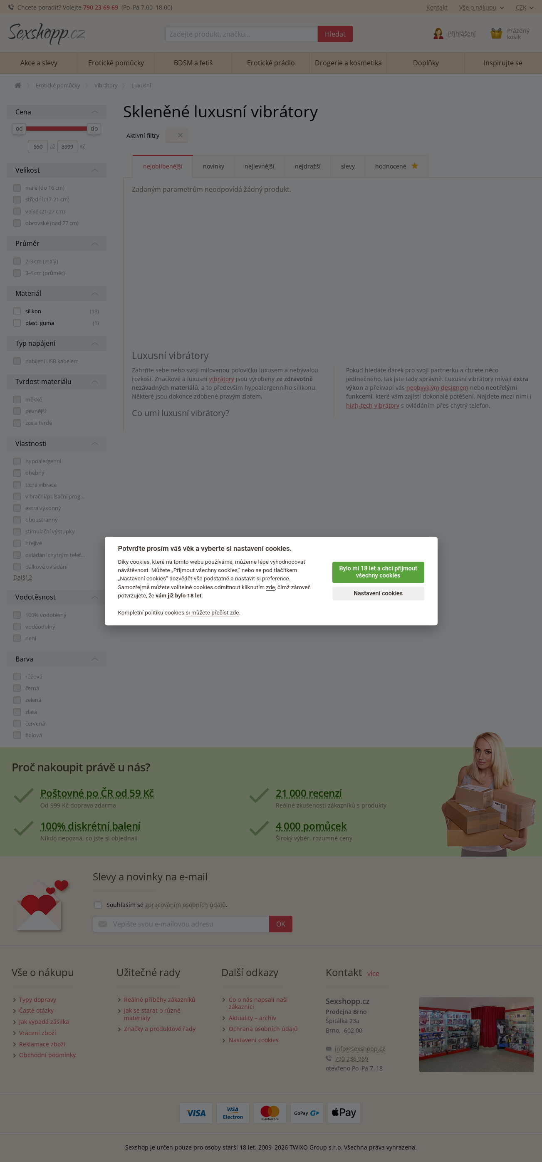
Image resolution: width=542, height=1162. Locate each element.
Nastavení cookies (378, 593)
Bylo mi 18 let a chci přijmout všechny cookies (378, 572)
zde (270, 587)
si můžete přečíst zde (212, 612)
